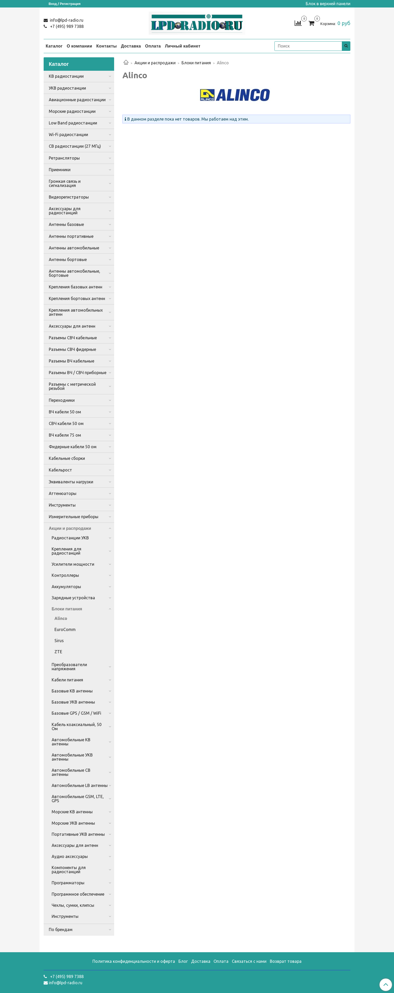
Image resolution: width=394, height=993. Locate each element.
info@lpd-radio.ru (66, 20)
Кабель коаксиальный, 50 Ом (76, 726)
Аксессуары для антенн (72, 326)
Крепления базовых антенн (75, 287)
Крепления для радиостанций (66, 551)
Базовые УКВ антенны (73, 702)
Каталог (54, 46)
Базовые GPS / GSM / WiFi (76, 713)
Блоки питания (196, 62)
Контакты (106, 46)
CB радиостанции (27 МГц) (75, 146)
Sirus (59, 640)
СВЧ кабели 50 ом (66, 423)
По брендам (61, 929)
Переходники (62, 400)
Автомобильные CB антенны (71, 772)
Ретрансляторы (64, 158)
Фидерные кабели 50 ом (73, 446)
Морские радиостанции (72, 111)
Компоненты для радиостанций (69, 869)
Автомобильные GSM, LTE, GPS (78, 798)
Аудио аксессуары (70, 856)
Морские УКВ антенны (73, 823)
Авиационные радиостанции (77, 99)
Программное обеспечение (78, 894)
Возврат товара (286, 961)
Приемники (59, 169)
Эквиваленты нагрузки (71, 481)
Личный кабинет (182, 46)
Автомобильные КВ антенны (71, 741)
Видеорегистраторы (69, 197)
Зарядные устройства (73, 597)
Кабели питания (67, 679)
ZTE (58, 651)
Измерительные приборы (73, 516)
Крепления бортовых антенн (77, 298)
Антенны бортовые (68, 259)
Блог (183, 961)
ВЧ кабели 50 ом (65, 411)
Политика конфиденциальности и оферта (133, 961)
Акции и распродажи (155, 62)
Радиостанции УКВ (70, 537)
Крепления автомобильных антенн (76, 312)
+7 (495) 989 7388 (66, 26)
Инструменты (62, 505)
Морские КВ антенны (72, 811)
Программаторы (68, 882)
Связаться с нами (249, 961)
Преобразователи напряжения (69, 666)
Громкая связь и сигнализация (65, 183)
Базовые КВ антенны (72, 691)
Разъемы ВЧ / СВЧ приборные (77, 372)
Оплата (153, 46)
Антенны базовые (66, 224)
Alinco (60, 618)
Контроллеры (65, 575)
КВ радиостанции (66, 76)
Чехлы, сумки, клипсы (73, 905)
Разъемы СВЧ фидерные (72, 349)
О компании (79, 46)
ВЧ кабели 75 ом (65, 435)
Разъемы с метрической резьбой (72, 386)
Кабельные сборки (67, 458)
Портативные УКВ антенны (78, 834)
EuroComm (65, 629)
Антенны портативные (71, 236)
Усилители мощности (73, 564)
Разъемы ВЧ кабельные (71, 361)
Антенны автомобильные (74, 248)
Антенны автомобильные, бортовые (74, 273)
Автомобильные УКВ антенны (72, 757)
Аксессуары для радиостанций (65, 210)
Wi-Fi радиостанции (68, 134)
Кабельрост (60, 470)
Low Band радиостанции (73, 123)
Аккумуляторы (66, 586)
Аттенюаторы (62, 493)
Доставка (131, 46)
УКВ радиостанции (67, 88)
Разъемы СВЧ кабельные (73, 337)
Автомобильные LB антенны (80, 785)
